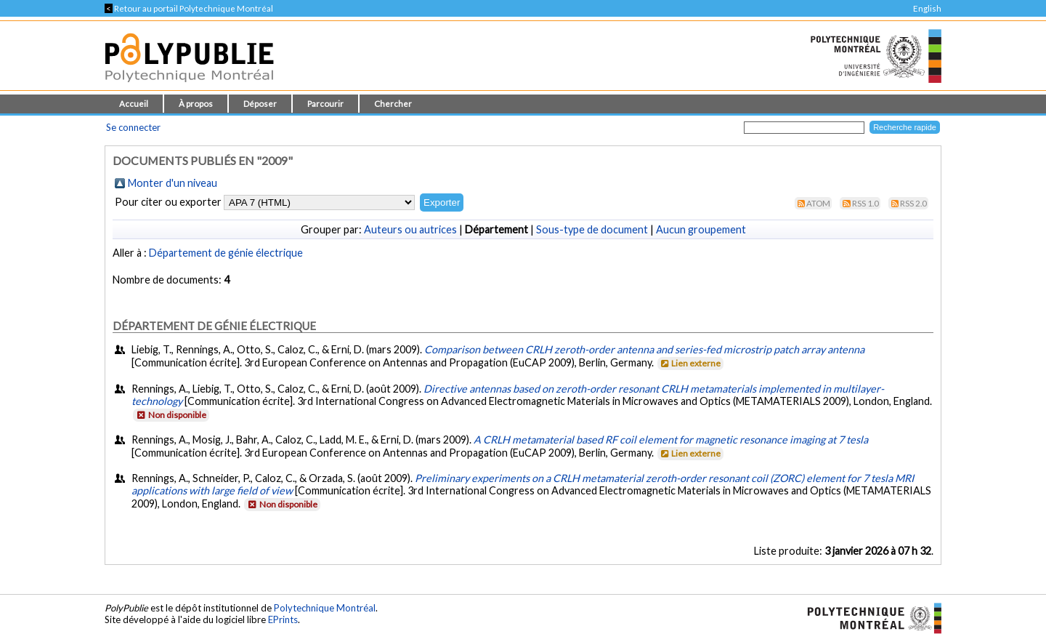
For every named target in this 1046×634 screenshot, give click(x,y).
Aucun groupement (701, 229)
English (927, 8)
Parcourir (325, 103)
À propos (196, 103)
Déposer (260, 103)
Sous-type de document (592, 229)
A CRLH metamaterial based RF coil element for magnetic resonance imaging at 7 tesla (671, 439)
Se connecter (133, 127)
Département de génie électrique (226, 252)
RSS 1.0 (865, 203)
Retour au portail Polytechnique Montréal (189, 8)
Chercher (393, 103)
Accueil (133, 103)
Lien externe (690, 363)
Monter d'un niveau (172, 183)
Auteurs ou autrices (410, 229)
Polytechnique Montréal (325, 608)
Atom (818, 203)
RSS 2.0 (913, 203)
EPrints (283, 619)
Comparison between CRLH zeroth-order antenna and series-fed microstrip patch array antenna (644, 349)
